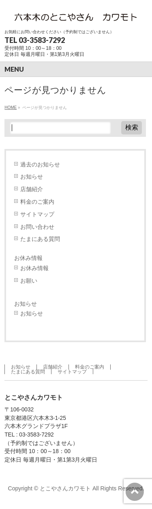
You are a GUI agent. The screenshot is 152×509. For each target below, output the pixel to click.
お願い (28, 281)
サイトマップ (37, 214)
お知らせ (31, 177)
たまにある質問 (40, 239)
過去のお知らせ (40, 165)
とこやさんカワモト (65, 488)
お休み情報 (28, 258)
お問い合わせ (37, 227)
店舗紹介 (31, 189)
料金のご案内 (37, 202)
